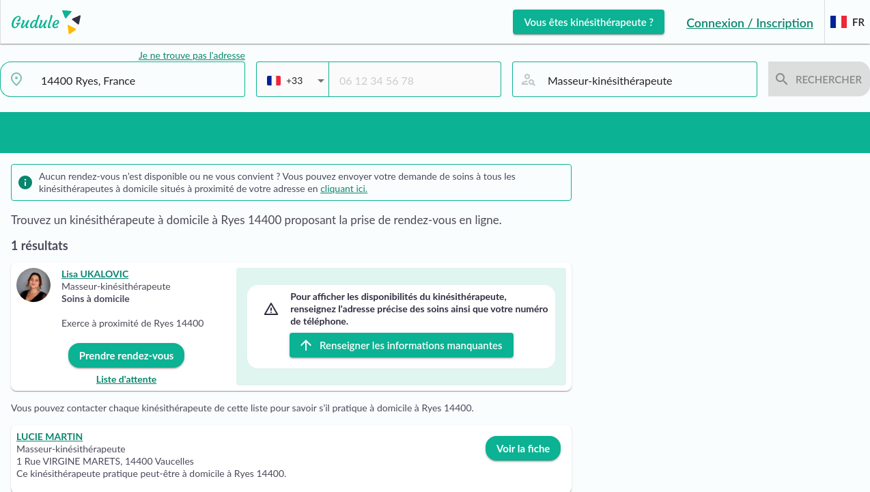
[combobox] (137, 80)
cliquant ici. (343, 188)
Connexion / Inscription (749, 22)
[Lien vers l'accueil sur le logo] (41, 22)
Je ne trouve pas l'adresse (192, 55)
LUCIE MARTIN (49, 436)
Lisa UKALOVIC (94, 273)
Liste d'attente (126, 379)
